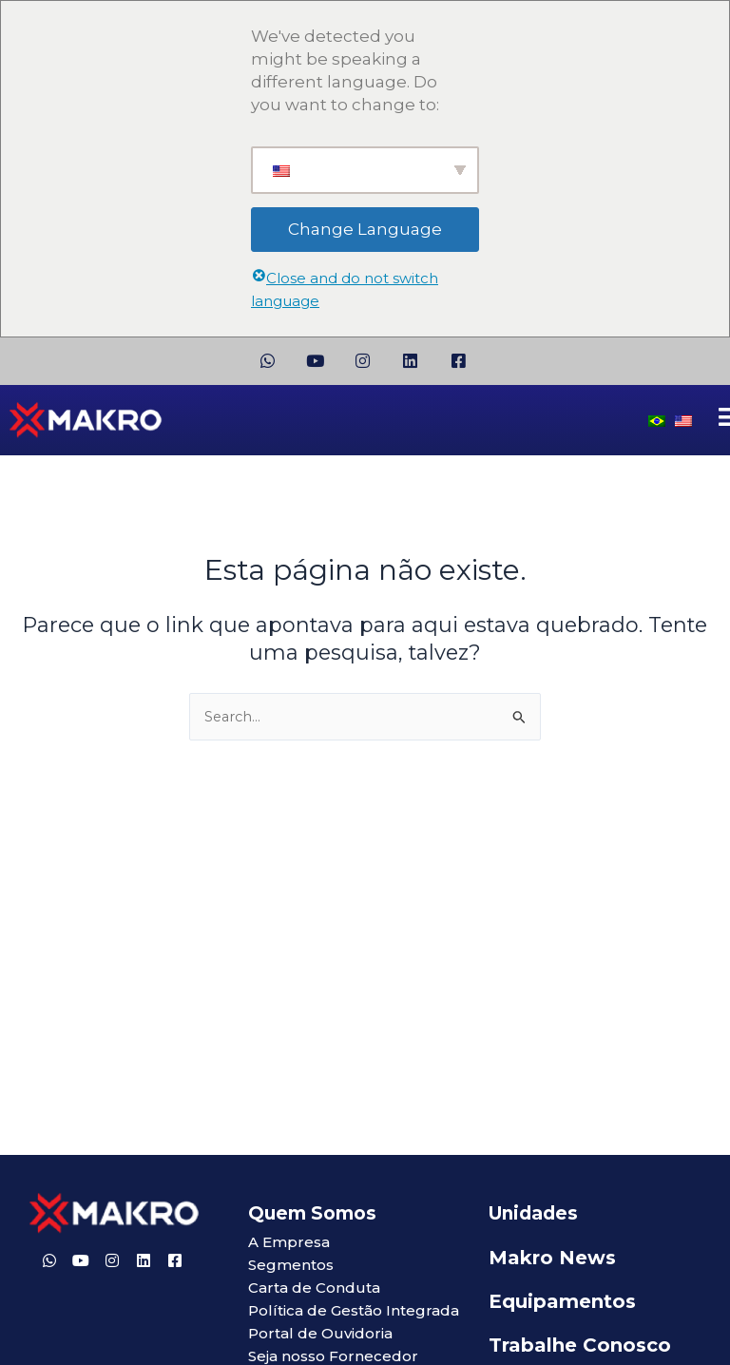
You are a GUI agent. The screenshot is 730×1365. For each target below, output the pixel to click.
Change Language (365, 229)
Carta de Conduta (314, 1287)
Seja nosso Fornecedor (333, 1356)
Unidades (533, 1213)
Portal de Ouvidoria (320, 1333)
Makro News (552, 1257)
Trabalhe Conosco (580, 1345)
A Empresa (289, 1242)
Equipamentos (562, 1301)
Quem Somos (312, 1213)
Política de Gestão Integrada (353, 1310)
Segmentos (291, 1265)
